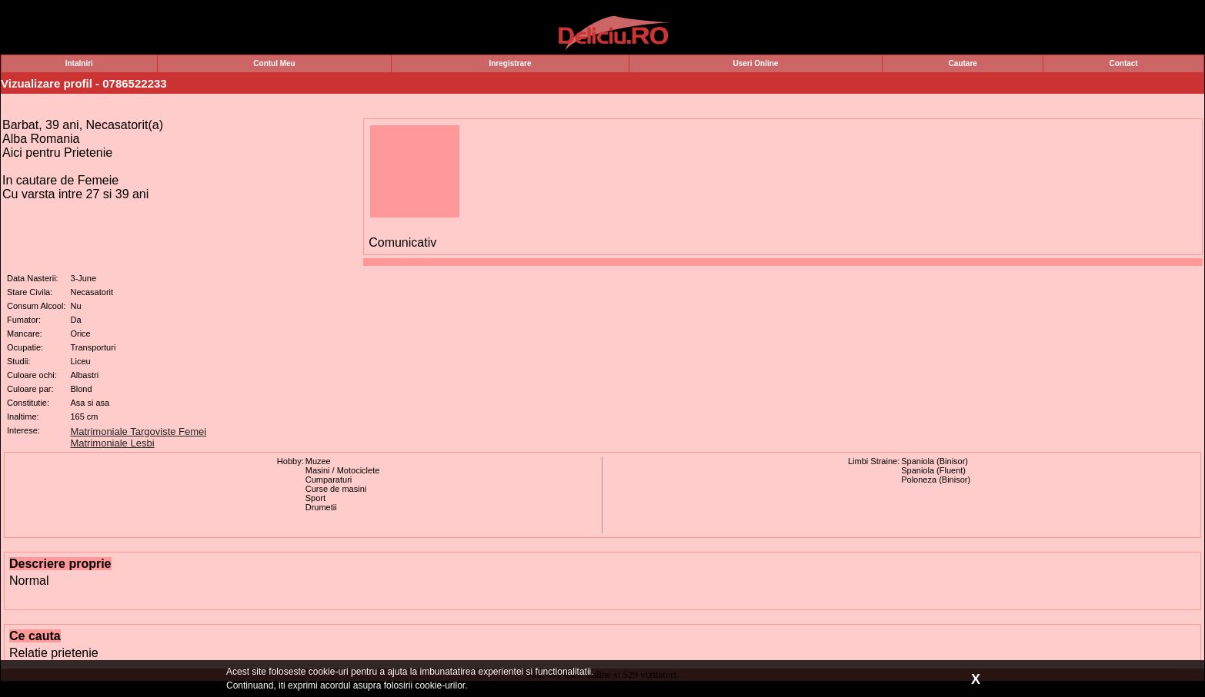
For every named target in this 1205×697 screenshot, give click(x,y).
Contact (1123, 63)
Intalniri (79, 63)
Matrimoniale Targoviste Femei (138, 431)
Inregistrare (510, 63)
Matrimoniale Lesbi (112, 443)
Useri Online (755, 63)
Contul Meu (274, 63)
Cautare (963, 63)
